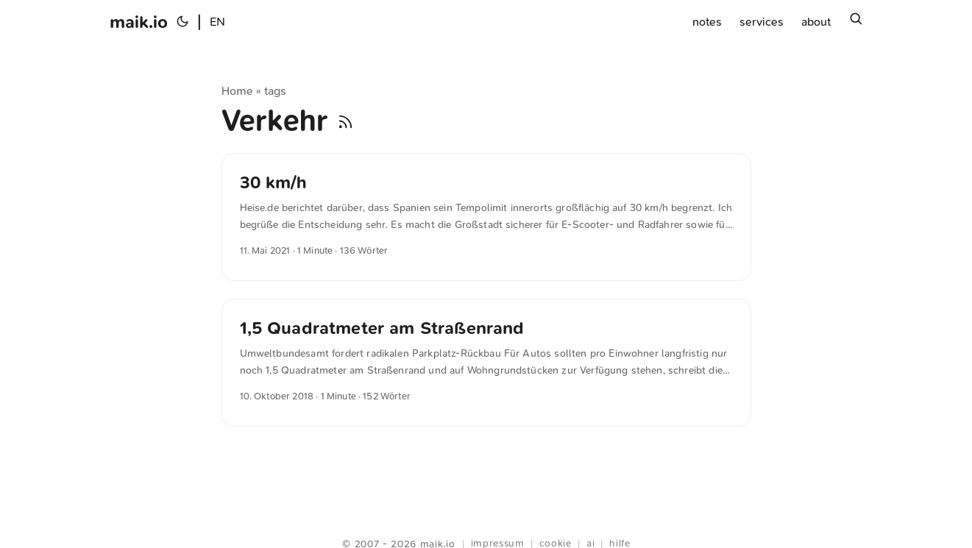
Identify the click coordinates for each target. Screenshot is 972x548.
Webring (486, 526)
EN (217, 22)
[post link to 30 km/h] (486, 217)
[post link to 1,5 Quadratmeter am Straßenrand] (486, 362)
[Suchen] (855, 22)
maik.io (139, 22)
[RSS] (345, 121)
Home (237, 91)
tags (275, 91)
